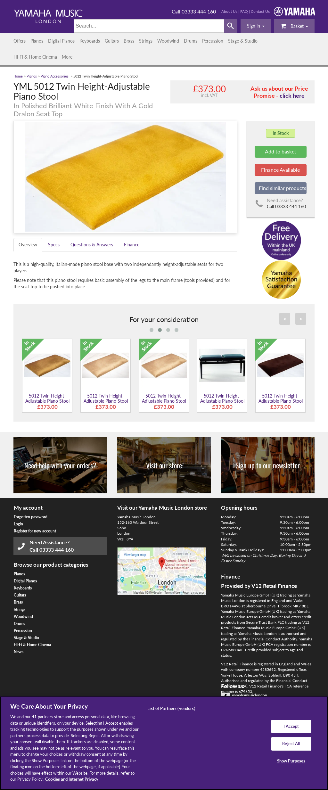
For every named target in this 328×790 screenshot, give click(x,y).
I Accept (291, 726)
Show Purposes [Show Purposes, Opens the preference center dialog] (291, 760)
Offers (19, 41)
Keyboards (89, 41)
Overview (28, 244)
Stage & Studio (243, 41)
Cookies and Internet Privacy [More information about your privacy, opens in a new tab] (71, 779)
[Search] (149, 26)
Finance (131, 244)
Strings (145, 41)
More (67, 57)
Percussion (212, 41)
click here (292, 95)
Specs (54, 244)
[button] (256, 26)
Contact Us (260, 11)
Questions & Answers (91, 244)
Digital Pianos (61, 41)
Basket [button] (294, 25)
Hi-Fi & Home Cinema (35, 57)
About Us (229, 11)
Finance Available (280, 170)
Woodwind (168, 41)
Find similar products (282, 188)
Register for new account (35, 531)
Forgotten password (30, 516)
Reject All (291, 743)
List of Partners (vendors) (171, 708)
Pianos (36, 41)
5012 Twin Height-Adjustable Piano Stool (47, 398)
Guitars (112, 41)
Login (18, 524)
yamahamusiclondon (249, 695)
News (18, 651)
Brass (129, 41)
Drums (190, 41)
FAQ (244, 11)
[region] (164, 743)
